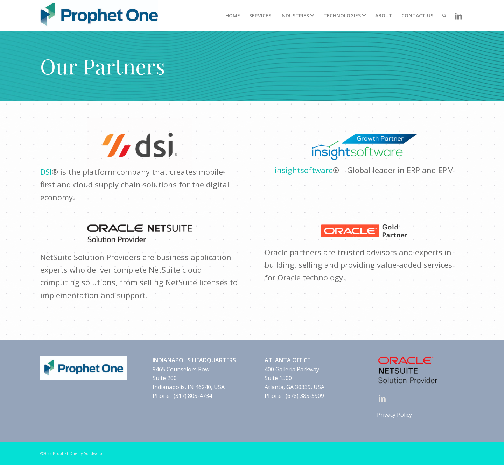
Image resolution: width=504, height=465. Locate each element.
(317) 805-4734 (193, 396)
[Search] (444, 15)
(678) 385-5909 (305, 396)
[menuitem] (233, 15)
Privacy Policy (394, 414)
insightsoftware (304, 170)
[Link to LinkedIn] (458, 15)
